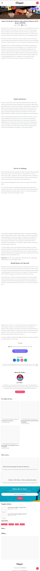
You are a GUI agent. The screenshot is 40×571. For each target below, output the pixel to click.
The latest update (5, 247)
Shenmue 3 (24, 346)
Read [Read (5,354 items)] (17, 524)
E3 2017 (4, 339)
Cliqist (20, 3)
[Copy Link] (20, 364)
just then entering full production (16, 108)
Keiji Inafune (32, 328)
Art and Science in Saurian (7, 420)
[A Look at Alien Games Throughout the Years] (3, 515)
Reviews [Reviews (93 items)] (22, 524)
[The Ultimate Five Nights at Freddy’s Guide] (3, 509)
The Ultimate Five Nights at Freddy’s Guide (17, 507)
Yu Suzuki (30, 346)
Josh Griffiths (19, 382)
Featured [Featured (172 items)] (11, 524)
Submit (20, 498)
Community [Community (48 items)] (4, 524)
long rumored (4, 125)
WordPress (23, 567)
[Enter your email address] (19, 494)
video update (34, 257)
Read (21, 343)
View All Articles (20, 391)
